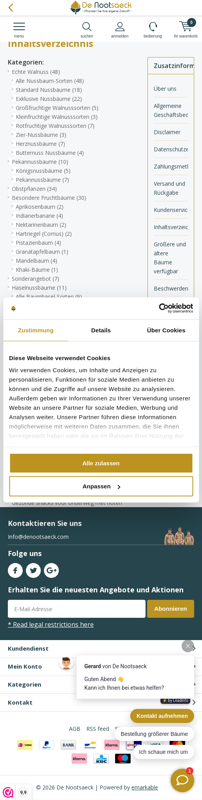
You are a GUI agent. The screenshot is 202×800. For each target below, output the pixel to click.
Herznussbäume (40, 143)
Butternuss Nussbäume (50, 152)
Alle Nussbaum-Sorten (50, 80)
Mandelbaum (36, 260)
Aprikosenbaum (40, 206)
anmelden (120, 30)
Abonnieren (170, 608)
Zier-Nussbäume (41, 134)
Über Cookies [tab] (166, 329)
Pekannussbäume (40, 161)
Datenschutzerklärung (171, 149)
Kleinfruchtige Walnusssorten (57, 116)
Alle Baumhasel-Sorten (49, 296)
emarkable (144, 787)
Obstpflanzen (34, 188)
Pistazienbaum (38, 242)
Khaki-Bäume (37, 269)
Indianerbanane (39, 215)
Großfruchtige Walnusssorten (57, 107)
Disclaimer (167, 132)
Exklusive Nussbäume (49, 98)
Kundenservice (171, 209)
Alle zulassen (101, 462)
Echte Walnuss (36, 71)
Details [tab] (101, 329)
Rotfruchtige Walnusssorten (55, 125)
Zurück (10, 8)
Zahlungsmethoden (171, 166)
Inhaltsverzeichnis (171, 227)
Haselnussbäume (39, 287)
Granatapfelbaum (42, 251)
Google (51, 568)
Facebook (15, 568)
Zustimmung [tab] (36, 329)
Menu (19, 30)
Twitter (33, 568)
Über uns (165, 88)
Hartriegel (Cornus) (44, 233)
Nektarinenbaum (41, 224)
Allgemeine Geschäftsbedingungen (171, 110)
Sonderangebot (35, 278)
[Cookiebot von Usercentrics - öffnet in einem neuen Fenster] (158, 308)
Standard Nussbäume (49, 89)
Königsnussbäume (43, 170)
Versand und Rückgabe (169, 188)
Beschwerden (171, 288)
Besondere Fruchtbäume (49, 197)
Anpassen (101, 486)
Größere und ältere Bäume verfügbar (170, 257)
